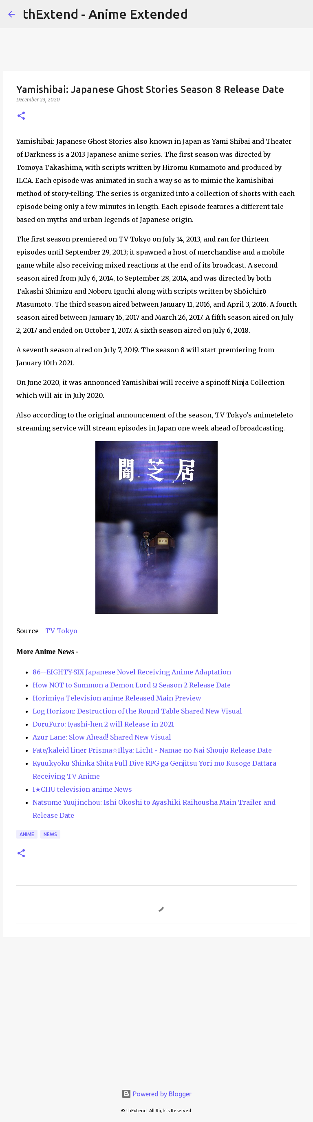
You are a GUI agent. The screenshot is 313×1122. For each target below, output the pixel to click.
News (50, 834)
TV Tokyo (61, 631)
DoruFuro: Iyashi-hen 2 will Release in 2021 (103, 724)
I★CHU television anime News (82, 789)
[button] (21, 116)
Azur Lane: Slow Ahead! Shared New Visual (102, 737)
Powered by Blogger (156, 1094)
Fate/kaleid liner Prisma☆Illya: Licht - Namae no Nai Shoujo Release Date (152, 750)
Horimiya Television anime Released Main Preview (117, 698)
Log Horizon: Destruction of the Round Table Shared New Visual (137, 711)
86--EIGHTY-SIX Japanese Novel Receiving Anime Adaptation (132, 672)
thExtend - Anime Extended (105, 14)
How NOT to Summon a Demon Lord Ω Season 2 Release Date (132, 685)
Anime (27, 834)
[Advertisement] (156, 1006)
